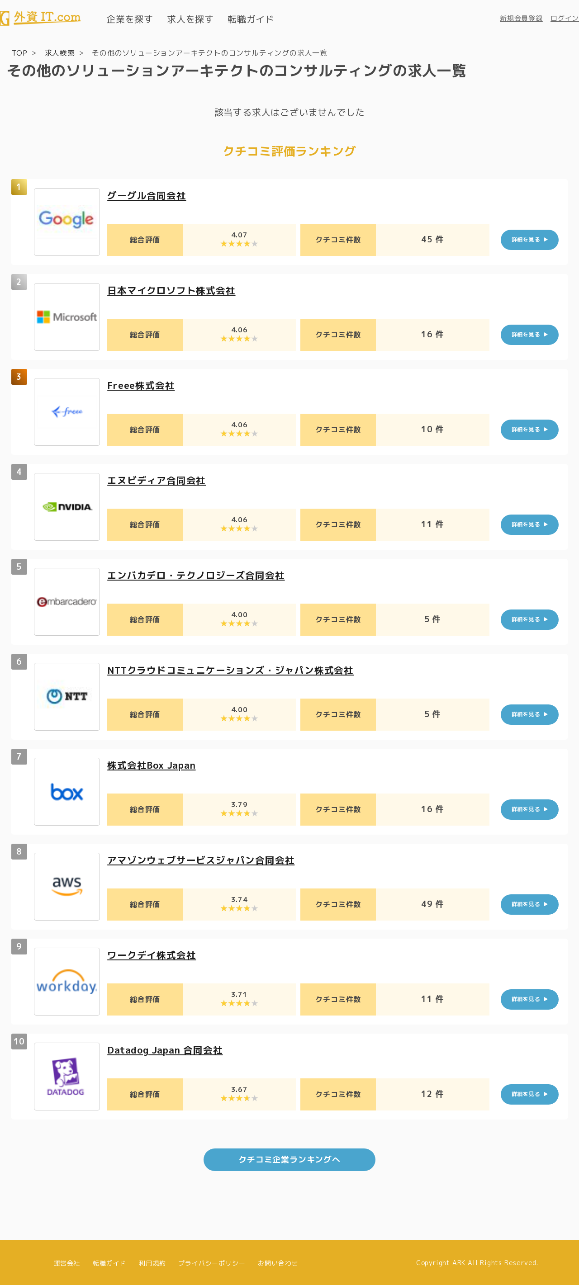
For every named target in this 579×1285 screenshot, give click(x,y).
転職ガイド (251, 19)
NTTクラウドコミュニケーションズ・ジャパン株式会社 (236, 669)
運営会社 (66, 1261)
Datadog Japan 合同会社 (169, 1049)
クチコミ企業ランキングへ (289, 1158)
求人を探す (190, 19)
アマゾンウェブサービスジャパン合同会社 (205, 859)
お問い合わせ (278, 1261)
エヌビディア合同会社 (158, 479)
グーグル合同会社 (148, 194)
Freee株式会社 (143, 384)
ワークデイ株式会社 (153, 954)
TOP (20, 52)
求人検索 (60, 52)
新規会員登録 (521, 18)
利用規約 (152, 1261)
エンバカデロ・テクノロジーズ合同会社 (200, 574)
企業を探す (129, 19)
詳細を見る (526, 239)
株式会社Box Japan (154, 764)
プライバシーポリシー (211, 1261)
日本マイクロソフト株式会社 (174, 289)
